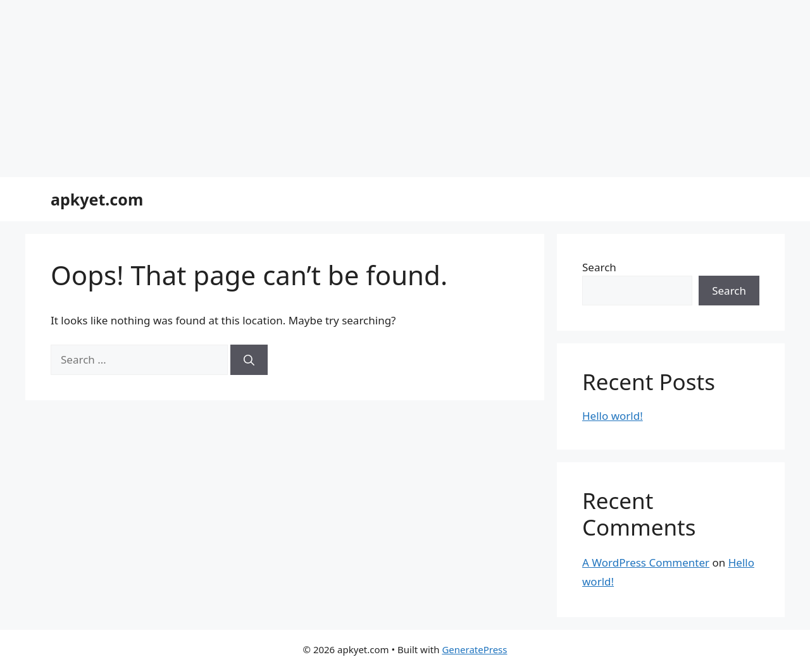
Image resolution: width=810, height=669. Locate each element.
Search (599, 267)
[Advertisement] (379, 88)
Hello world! (612, 415)
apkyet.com (97, 199)
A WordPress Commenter (645, 562)
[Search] (249, 360)
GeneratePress (474, 649)
